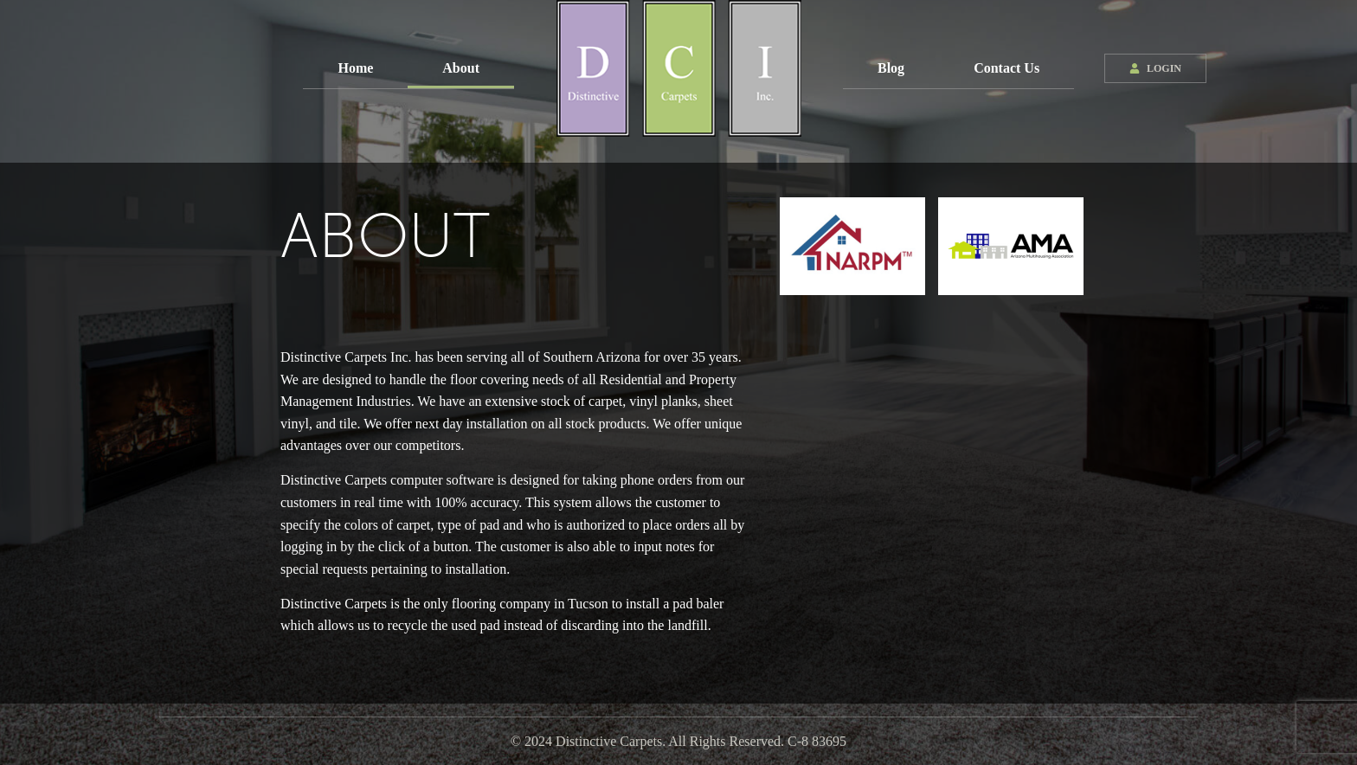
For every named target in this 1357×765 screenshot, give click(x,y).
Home (355, 68)
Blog (891, 68)
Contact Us (1006, 68)
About (460, 68)
